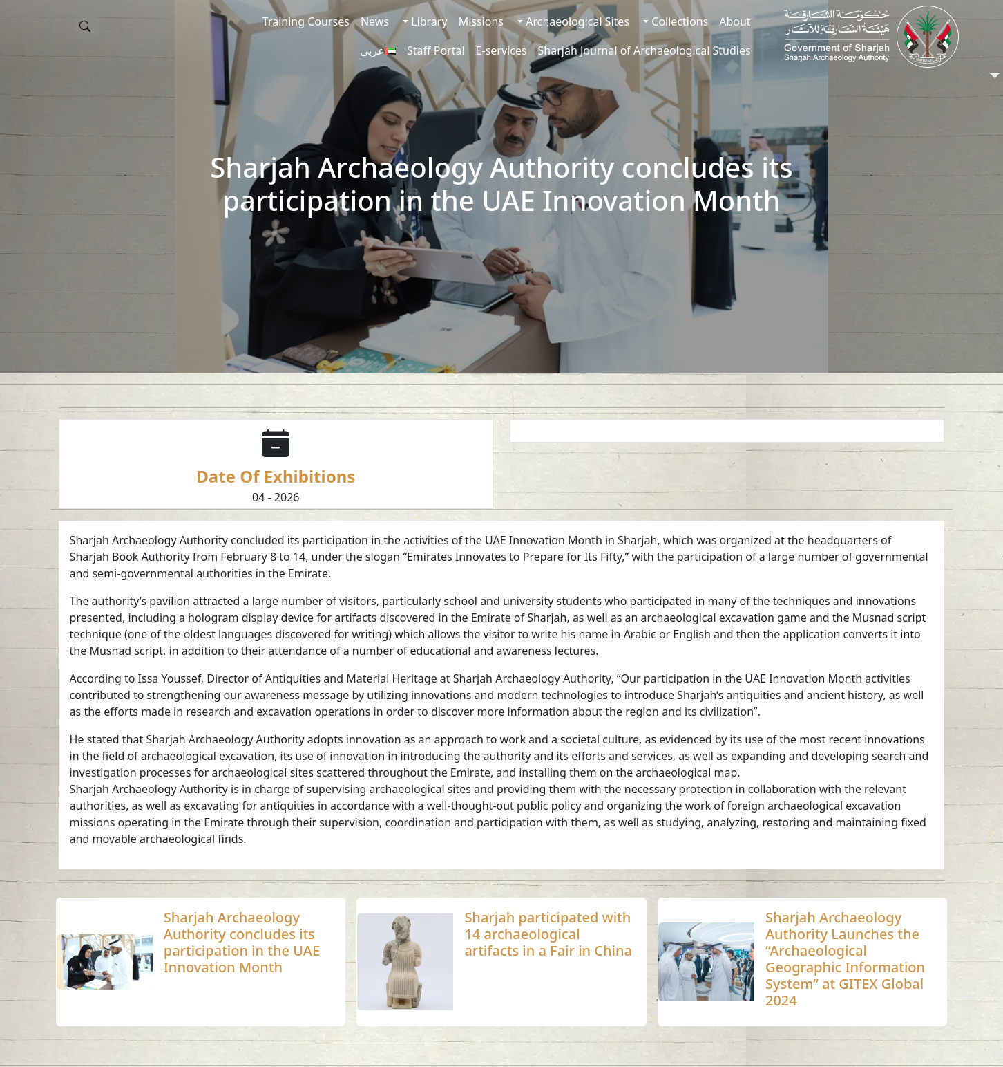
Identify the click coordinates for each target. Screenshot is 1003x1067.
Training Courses (306, 21)
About (734, 21)
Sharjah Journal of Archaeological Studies (644, 50)
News (375, 21)
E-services (501, 50)
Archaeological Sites (576, 21)
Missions (481, 21)
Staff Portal (436, 50)
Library (428, 21)
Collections (678, 21)
